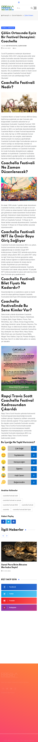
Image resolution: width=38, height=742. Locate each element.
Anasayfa (5, 15)
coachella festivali (27, 505)
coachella (6, 509)
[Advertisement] (19, 634)
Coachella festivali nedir (10, 496)
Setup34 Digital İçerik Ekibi (16, 46)
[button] (3, 536)
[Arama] (32, 8)
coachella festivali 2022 (10, 505)
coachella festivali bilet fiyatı (22, 509)
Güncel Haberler (17, 15)
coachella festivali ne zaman (12, 500)
